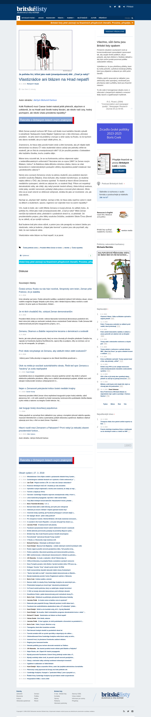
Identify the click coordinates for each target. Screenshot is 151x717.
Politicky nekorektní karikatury (110, 245)
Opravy (56, 698)
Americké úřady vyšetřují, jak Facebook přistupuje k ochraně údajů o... (51, 513)
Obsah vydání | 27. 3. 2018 (31, 473)
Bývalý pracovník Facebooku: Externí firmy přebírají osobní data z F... (50, 654)
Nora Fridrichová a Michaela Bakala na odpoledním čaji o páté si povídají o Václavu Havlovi (115, 394)
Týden (105, 404)
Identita (66, 248)
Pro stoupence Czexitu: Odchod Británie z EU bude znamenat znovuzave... (52, 519)
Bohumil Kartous (33, 543)
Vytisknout (24, 255)
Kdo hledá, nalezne (43, 618)
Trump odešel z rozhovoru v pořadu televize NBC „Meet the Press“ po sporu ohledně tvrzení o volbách (117, 351)
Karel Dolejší (30, 372)
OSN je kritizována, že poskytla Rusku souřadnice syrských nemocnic (50, 561)
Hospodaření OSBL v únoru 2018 (38, 679)
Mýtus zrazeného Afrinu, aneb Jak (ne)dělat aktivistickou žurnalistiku (60, 666)
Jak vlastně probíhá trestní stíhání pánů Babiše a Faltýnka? (57, 648)
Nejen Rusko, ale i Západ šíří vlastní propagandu (43, 651)
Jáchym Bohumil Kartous (45, 100)
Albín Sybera (31, 434)
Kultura (19, 698)
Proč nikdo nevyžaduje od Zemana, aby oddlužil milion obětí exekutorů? (52, 351)
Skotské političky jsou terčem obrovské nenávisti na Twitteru (47, 645)
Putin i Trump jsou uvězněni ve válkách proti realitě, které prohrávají (115, 325)
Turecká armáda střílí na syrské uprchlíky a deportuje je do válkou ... (50, 633)
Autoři (93, 18)
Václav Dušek (31, 618)
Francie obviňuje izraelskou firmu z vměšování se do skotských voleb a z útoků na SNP (116, 430)
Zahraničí (19, 694)
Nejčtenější (82, 18)
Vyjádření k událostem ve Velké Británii (40, 663)
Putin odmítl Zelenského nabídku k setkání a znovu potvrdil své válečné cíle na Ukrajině (115, 334)
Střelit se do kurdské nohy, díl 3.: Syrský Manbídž (53, 609)
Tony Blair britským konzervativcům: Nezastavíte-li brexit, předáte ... (50, 501)
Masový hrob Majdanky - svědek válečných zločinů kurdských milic (59, 546)
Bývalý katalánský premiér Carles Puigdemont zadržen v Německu (49, 576)
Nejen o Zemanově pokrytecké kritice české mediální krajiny (47, 388)
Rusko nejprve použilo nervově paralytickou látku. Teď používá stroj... (50, 549)
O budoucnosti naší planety (47, 525)
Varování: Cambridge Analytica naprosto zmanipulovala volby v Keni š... (51, 495)
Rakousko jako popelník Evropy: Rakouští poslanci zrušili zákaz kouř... (51, 603)
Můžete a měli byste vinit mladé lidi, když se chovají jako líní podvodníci (115, 385)
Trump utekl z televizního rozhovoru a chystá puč (116, 343)
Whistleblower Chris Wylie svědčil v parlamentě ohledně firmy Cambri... (51, 476)
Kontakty (57, 696)
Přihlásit (128, 7)
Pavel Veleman (113, 389)
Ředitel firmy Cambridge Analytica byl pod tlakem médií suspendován (50, 675)
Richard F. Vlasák (33, 84)
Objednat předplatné (115, 31)
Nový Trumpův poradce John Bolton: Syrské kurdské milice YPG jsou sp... (52, 564)
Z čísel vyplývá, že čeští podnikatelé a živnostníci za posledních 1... (60, 621)
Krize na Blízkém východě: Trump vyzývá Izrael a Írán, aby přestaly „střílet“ (116, 360)
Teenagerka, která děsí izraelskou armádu (41, 627)
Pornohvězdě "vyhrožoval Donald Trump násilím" (43, 537)
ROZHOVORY (50, 18)
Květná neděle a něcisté (44, 579)
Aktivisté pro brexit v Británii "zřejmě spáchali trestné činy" (47, 510)
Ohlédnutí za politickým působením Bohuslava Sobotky (54, 597)
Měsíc (113, 404)
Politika (36, 696)
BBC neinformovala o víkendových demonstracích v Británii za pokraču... (51, 555)
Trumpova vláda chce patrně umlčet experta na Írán (116, 423)
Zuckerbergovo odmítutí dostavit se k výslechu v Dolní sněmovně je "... (51, 479)
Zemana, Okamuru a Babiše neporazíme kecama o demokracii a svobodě (53, 331)
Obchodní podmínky (60, 703)
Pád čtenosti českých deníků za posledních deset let (44, 630)
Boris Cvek (31, 579)
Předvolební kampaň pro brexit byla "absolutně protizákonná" (48, 585)
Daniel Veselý (30, 392)
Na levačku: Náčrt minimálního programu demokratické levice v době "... (61, 612)
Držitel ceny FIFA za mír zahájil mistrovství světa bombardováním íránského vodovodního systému (116, 369)
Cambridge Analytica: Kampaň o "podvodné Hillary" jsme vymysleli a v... (51, 672)
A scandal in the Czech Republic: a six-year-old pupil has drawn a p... (50, 522)
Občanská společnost (23, 701)
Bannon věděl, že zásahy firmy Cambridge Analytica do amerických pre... (51, 582)
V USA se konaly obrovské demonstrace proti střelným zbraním (48, 591)
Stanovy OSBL (76, 694)
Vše (125, 404)
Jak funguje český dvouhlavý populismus (38, 408)
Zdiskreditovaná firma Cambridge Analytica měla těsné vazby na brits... (51, 636)
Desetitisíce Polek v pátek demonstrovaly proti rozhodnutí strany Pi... (50, 594)
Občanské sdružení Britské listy (39, 711)
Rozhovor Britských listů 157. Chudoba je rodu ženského (46, 486)
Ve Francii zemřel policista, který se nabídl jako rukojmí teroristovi (49, 588)
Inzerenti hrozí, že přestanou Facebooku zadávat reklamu (46, 639)
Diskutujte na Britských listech (50, 543)
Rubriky (71, 18)
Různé (36, 701)
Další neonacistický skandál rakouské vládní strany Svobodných (49, 570)
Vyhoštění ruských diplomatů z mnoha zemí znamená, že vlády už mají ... (51, 489)
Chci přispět (119, 171)
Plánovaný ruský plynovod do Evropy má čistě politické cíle (47, 669)
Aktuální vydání (28, 18)
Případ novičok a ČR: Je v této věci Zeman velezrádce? (52, 482)
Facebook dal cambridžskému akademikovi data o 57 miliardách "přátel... (51, 606)
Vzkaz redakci (76, 696)
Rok (119, 404)
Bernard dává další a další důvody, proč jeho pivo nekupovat (47, 507)
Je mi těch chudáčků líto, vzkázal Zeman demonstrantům (45, 311)
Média (36, 698)
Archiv (41, 18)
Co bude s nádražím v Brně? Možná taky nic (51, 558)
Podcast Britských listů (110, 184)
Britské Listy (115, 695)
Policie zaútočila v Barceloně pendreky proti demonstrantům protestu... (51, 552)
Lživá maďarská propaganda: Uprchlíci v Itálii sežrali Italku (47, 498)
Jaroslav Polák (32, 525)
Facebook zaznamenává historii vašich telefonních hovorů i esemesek (50, 528)
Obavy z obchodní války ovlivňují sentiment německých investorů (49, 660)
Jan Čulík (30, 482)
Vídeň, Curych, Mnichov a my (45, 624)
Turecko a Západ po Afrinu (36, 492)
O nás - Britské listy (60, 694)
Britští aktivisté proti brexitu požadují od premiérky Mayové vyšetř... (50, 531)
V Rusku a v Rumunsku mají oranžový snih (41, 540)
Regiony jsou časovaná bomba (37, 642)
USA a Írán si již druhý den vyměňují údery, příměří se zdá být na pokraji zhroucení (116, 378)
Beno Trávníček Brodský (35, 504)
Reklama (57, 701)
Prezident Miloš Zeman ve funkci (51, 248)
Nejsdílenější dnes (105, 414)
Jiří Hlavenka (31, 558)
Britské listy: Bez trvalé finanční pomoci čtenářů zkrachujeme (47, 534)
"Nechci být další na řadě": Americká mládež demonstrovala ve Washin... (51, 573)
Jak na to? (103, 197)
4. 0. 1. (47, 504)
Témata (61, 18)
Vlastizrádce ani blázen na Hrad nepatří (53, 615)
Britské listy (33, 10)
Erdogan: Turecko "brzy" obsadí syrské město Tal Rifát (45, 567)
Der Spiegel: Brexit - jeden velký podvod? (41, 516)
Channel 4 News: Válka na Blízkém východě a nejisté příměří (116, 318)
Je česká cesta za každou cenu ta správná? (52, 600)
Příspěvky (103, 18)
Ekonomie (20, 696)
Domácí (36, 694)
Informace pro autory (78, 698)
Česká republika (77, 248)
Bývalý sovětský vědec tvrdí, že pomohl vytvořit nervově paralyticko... (50, 657)
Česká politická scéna (30, 248)
